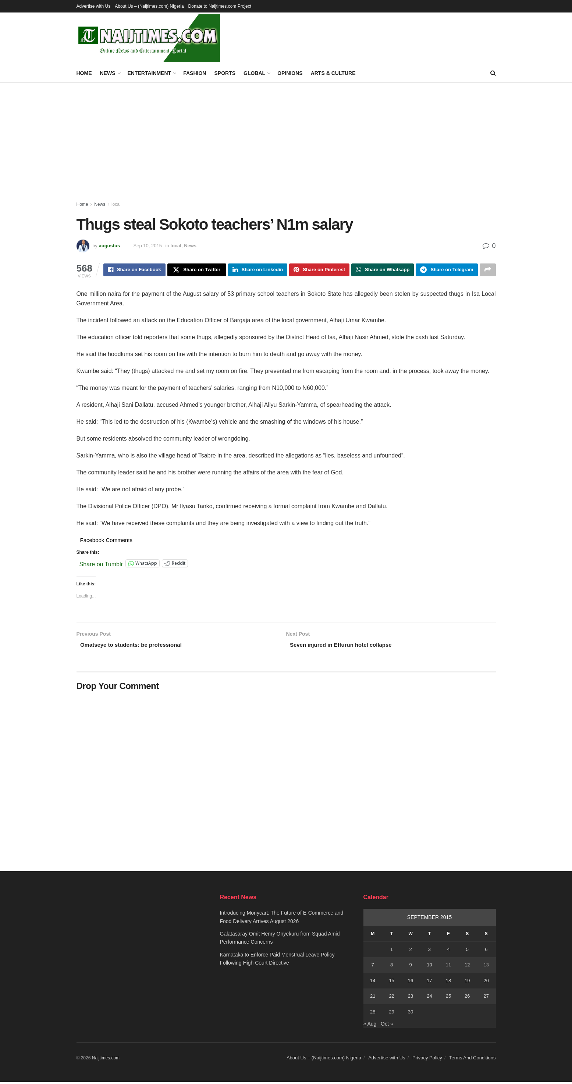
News (108, 73)
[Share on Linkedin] (258, 270)
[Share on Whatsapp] (382, 270)
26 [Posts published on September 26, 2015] (467, 998)
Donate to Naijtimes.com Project (219, 6)
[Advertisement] (286, 137)
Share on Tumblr (101, 564)
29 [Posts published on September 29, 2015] (391, 1014)
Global (254, 73)
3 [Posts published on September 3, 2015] (429, 951)
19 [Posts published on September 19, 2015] (467, 983)
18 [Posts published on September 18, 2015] (448, 983)
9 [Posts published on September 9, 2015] (410, 967)
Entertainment (149, 73)
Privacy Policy (427, 1060)
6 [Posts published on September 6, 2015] (486, 951)
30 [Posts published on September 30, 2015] (410, 1014)
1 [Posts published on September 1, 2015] (391, 951)
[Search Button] (493, 73)
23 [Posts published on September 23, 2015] (410, 998)
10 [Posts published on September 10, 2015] (429, 967)
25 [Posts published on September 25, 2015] (448, 998)
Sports (224, 73)
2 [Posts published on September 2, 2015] (410, 951)
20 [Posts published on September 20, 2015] (486, 983)
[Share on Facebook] (134, 270)
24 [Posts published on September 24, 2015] (429, 998)
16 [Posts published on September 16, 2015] (410, 983)
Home (84, 73)
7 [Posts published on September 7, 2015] (373, 967)
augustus (109, 245)
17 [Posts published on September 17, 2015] (429, 983)
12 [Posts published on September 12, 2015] (467, 967)
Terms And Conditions (472, 1060)
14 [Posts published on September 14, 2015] (372, 983)
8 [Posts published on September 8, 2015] (391, 967)
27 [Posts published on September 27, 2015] (486, 998)
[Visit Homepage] (148, 38)
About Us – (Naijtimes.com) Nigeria (149, 6)
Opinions (289, 73)
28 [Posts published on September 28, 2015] (372, 1014)
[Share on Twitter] (196, 270)
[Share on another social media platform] (488, 270)
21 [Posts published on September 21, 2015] (372, 998)
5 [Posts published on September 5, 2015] (467, 951)
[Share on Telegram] (446, 270)
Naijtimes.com (106, 1060)
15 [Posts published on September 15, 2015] (391, 983)
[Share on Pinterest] (319, 270)
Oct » (387, 1026)
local (116, 204)
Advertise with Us (94, 6)
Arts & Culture (333, 73)
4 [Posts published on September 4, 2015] (448, 951)
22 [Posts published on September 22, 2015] (391, 998)
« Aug (370, 1026)
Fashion (194, 73)
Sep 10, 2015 (148, 245)
